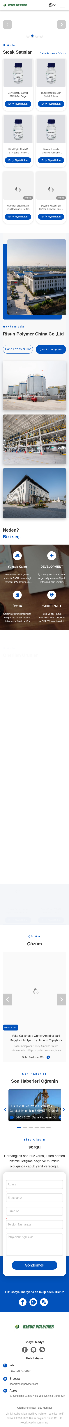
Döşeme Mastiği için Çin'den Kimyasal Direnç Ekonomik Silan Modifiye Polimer (51, 207)
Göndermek (34, 1265)
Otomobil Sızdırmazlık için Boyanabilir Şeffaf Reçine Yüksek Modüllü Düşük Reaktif (17, 207)
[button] (28, 36)
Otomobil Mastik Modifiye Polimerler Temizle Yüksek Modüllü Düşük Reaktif (51, 151)
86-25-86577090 (20, 1371)
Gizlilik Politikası (26, 1407)
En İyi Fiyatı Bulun (18, 104)
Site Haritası (45, 1407)
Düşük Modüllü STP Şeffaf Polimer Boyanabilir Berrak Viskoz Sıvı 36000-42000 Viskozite (51, 95)
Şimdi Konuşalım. (51, 349)
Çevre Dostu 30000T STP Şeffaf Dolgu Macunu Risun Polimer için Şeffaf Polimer (18, 95)
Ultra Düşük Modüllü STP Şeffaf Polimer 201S (18, 151)
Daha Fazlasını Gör (53, 53)
